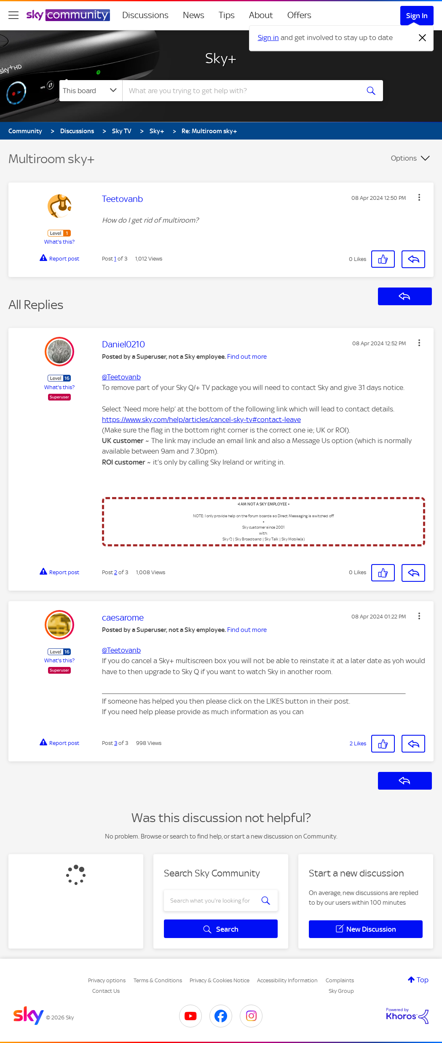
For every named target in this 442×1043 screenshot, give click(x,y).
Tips (227, 15)
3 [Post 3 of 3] (115, 743)
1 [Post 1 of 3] (115, 258)
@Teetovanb (121, 377)
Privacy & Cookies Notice (219, 980)
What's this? (59, 242)
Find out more (247, 356)
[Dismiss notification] (422, 38)
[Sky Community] (68, 15)
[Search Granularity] (90, 90)
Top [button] (423, 980)
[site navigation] (13, 15)
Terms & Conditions (158, 980)
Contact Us (106, 991)
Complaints (340, 980)
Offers (299, 15)
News (193, 15)
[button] (419, 197)
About (261, 15)
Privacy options (107, 980)
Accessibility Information (287, 980)
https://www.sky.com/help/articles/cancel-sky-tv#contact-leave (201, 419)
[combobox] (240, 90)
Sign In (417, 15)
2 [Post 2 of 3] (115, 572)
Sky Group (341, 991)
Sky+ (221, 58)
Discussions (145, 15)
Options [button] (404, 158)
